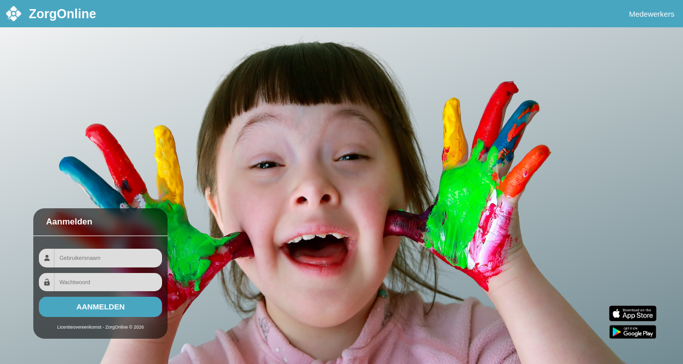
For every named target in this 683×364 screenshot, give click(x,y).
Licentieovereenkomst (79, 327)
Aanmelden (100, 306)
